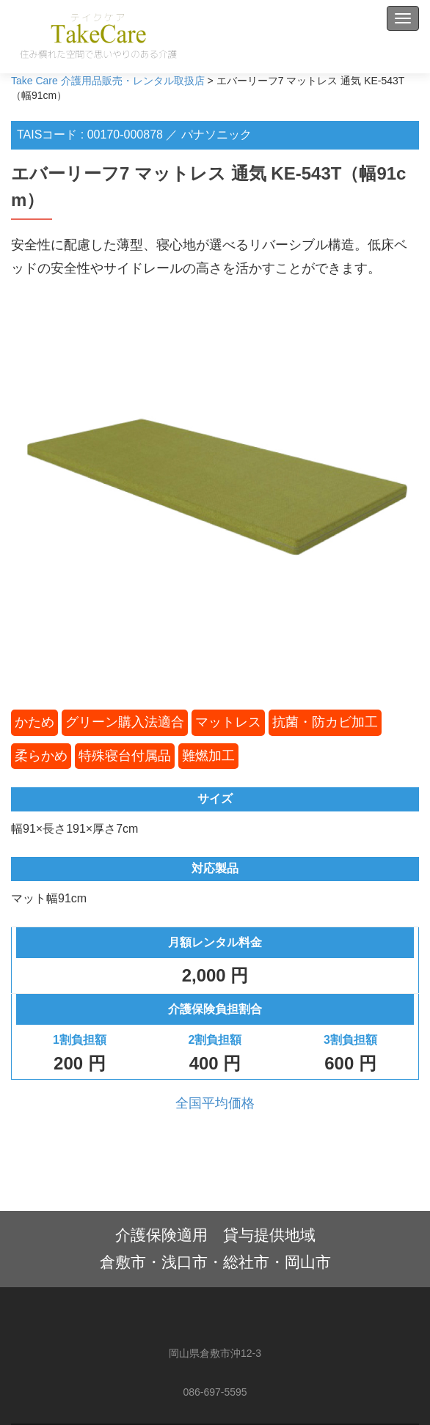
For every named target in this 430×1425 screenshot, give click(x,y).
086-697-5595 (215, 1392)
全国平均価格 (215, 1103)
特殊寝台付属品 (125, 755)
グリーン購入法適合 (124, 722)
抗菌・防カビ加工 (325, 722)
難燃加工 (208, 755)
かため (34, 722)
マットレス (228, 722)
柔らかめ (41, 755)
